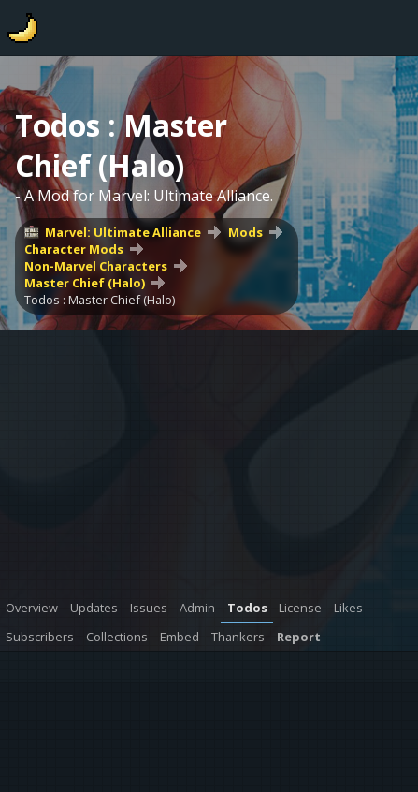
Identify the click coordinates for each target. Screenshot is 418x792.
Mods (245, 232)
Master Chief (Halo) (84, 282)
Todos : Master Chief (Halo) (99, 299)
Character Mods (73, 249)
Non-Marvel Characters (95, 265)
